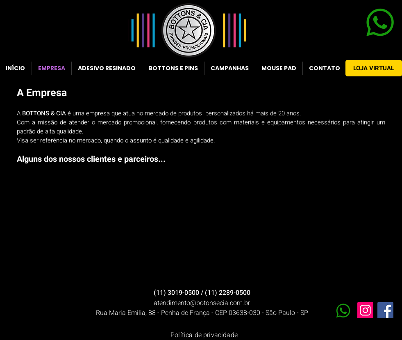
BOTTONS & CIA (44, 113)
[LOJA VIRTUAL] (373, 68)
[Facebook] (385, 310)
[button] (60, 180)
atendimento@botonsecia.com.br (202, 303)
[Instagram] (365, 310)
